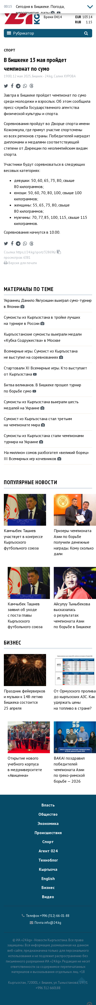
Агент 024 (48, 850)
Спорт (9, 50)
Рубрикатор (20, 33)
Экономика (48, 823)
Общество (48, 814)
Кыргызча (48, 869)
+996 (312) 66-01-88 (54, 916)
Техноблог (48, 860)
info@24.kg (52, 922)
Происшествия (48, 832)
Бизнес (48, 887)
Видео (48, 896)
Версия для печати (20, 263)
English (48, 878)
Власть (48, 804)
